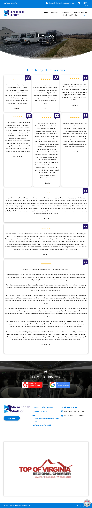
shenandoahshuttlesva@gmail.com (61, 3)
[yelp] (80, 505)
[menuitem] (45, 12)
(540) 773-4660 (41, 412)
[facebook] (77, 505)
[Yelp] (32, 385)
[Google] (59, 385)
